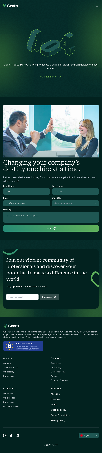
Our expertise (9, 398)
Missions (55, 394)
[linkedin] (17, 435)
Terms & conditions (60, 415)
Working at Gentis (11, 406)
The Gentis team (10, 367)
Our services (8, 376)
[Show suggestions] (96, 203)
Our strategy (8, 372)
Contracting (56, 367)
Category (56, 198)
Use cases (56, 399)
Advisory (55, 376)
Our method (8, 393)
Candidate (8, 388)
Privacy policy (58, 420)
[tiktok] (11, 435)
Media (54, 404)
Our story (7, 363)
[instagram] (5, 435)
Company (56, 358)
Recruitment (56, 363)
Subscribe (49, 297)
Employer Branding (59, 380)
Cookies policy (58, 409)
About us (7, 358)
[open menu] (97, 6)
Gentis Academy (58, 372)
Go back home (51, 76)
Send (51, 228)
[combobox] (72, 203)
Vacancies (56, 388)
